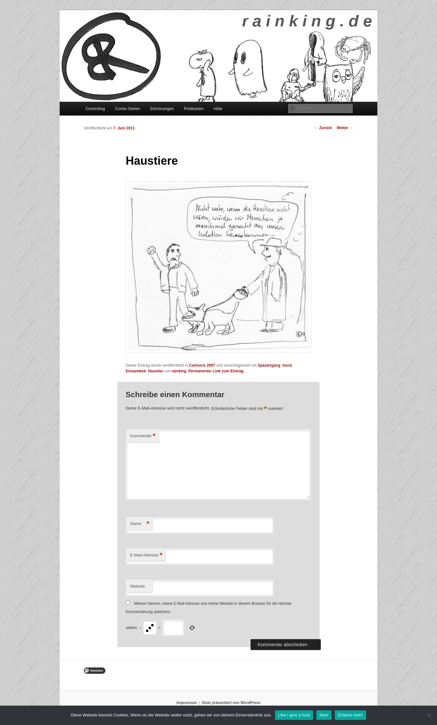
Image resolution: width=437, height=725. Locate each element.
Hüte (218, 108)
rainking (178, 371)
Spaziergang (269, 365)
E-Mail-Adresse (146, 555)
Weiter (345, 128)
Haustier (155, 371)
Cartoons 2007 (202, 365)
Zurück (323, 128)
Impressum (187, 703)
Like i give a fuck (294, 715)
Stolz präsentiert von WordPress (231, 703)
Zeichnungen (162, 108)
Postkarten (194, 108)
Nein (323, 715)
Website (137, 586)
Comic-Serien (127, 108)
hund (287, 365)
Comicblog (95, 108)
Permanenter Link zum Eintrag (215, 371)
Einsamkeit (136, 371)
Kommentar (143, 436)
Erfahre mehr (350, 715)
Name (139, 523)
